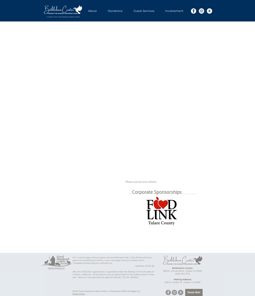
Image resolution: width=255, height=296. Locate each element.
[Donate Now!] (194, 292)
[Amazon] (209, 11)
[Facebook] (193, 11)
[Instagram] (201, 11)
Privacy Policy (78, 293)
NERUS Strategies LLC (131, 291)
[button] (92, 11)
